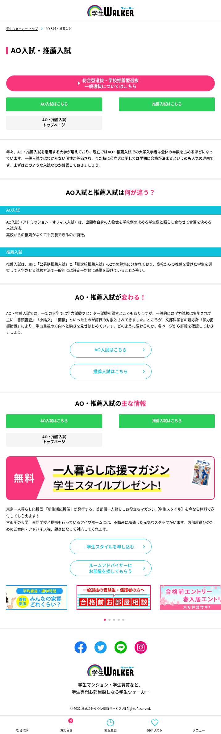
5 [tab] (123, 619)
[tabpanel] (114, 597)
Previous (50, 619)
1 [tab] (104, 619)
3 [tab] (114, 619)
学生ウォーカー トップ (22, 29)
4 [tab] (118, 619)
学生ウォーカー (110, 670)
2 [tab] (109, 619)
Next (176, 619)
